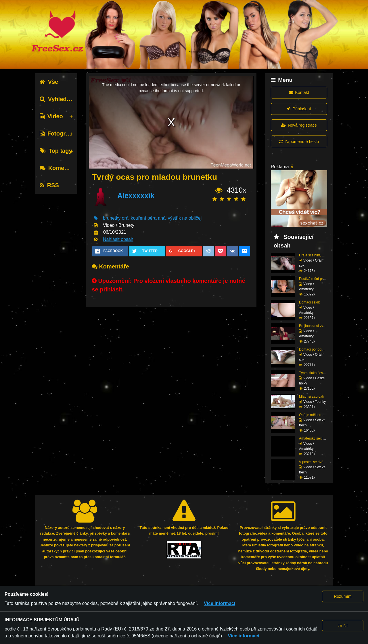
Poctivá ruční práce (314, 279)
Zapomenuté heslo (299, 141)
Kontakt (299, 92)
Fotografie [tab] (58, 133)
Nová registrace (299, 125)
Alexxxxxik (135, 196)
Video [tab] (51, 116)
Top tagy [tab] (56, 151)
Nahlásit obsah (118, 239)
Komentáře (59, 168)
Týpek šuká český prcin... (318, 373)
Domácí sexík (309, 302)
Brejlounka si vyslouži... (317, 326)
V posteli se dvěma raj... (317, 462)
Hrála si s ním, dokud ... (317, 255)
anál (162, 218)
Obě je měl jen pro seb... (318, 415)
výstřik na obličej (185, 218)
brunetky (111, 218)
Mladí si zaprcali (311, 396)
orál (126, 218)
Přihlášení (299, 109)
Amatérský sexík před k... (318, 438)
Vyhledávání (60, 99)
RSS (49, 185)
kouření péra (144, 218)
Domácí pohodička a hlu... (319, 349)
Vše (49, 82)
